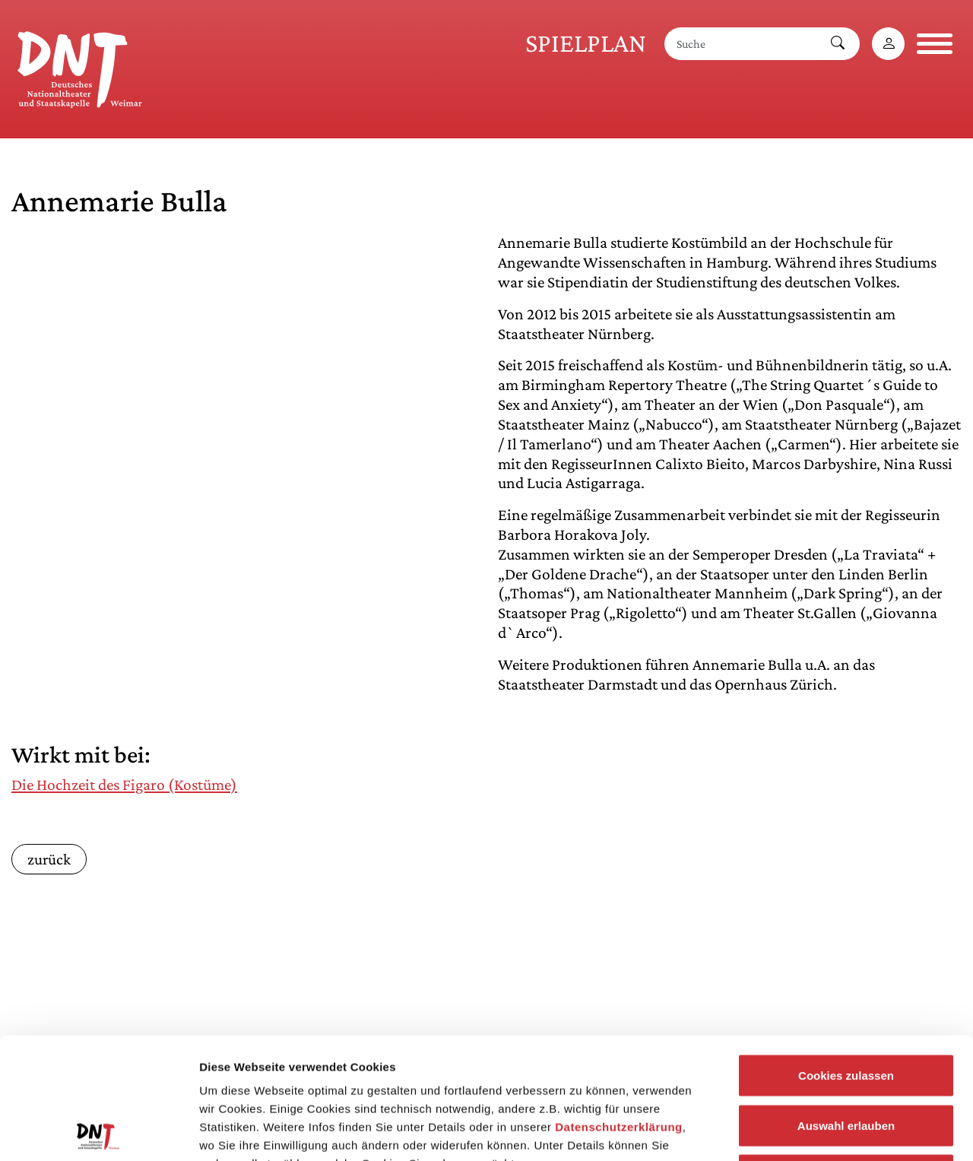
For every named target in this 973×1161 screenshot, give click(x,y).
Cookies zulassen (846, 961)
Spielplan (585, 43)
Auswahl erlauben (846, 1011)
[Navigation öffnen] (935, 43)
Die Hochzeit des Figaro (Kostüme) (124, 785)
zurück (49, 859)
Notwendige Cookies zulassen (845, 1061)
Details (789, 1131)
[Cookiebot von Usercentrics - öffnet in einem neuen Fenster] (98, 1131)
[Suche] (740, 43)
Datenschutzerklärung (619, 1013)
